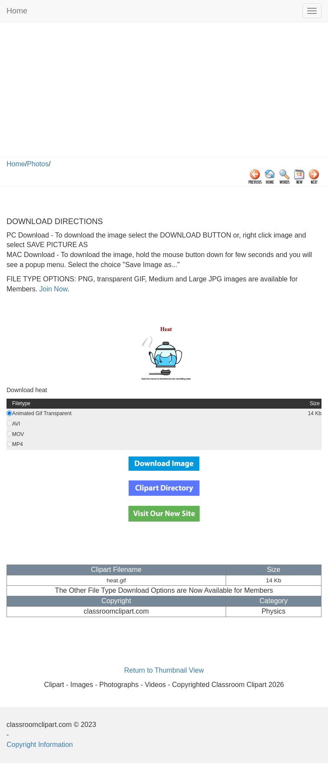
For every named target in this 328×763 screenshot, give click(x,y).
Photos (38, 164)
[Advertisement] (164, 91)
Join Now (52, 289)
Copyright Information (40, 744)
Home (17, 11)
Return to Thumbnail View (164, 670)
